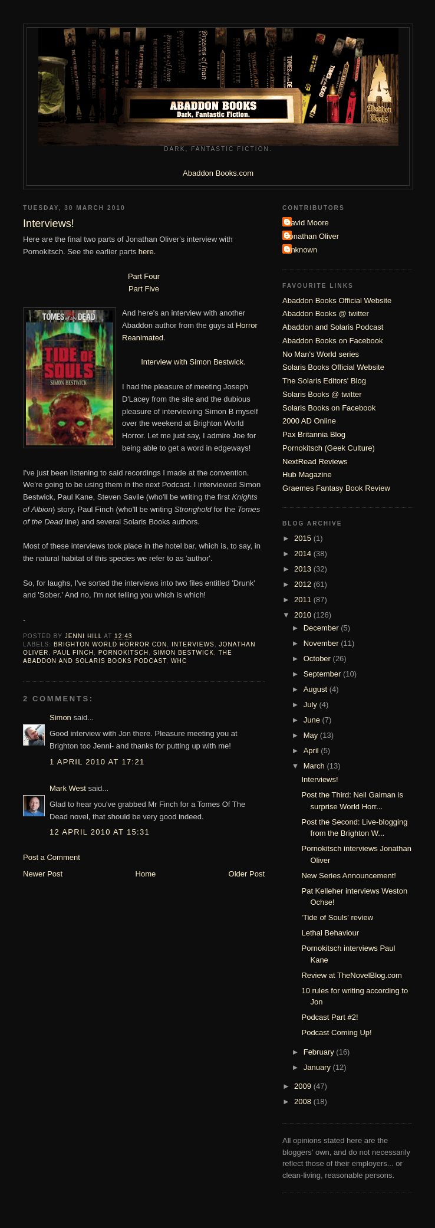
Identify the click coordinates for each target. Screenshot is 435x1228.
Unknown (301, 249)
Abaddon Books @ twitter (325, 313)
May (312, 735)
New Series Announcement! (348, 875)
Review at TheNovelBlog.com (351, 975)
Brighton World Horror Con (110, 644)
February (320, 1052)
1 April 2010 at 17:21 (97, 761)
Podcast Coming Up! (336, 1032)
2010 (304, 614)
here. (147, 251)
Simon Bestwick (183, 652)
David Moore (307, 222)
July (311, 704)
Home (146, 873)
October (318, 658)
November (322, 643)
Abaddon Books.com (218, 173)
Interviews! (319, 779)
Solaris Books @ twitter (322, 394)
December (322, 627)
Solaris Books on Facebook (328, 407)
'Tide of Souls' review (337, 917)
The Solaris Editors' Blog (324, 380)
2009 (304, 1086)
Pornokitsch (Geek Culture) (328, 448)
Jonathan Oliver (312, 236)
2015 (304, 538)
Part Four (144, 276)
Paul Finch (73, 652)
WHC (179, 661)
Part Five (143, 288)
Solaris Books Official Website (333, 367)
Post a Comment (51, 857)
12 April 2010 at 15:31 (100, 832)
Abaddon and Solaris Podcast (332, 327)
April (312, 750)
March (315, 765)
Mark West (68, 788)
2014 (304, 553)
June (313, 719)
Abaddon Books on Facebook (332, 340)
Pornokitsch (123, 652)
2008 (304, 1101)
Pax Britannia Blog (313, 434)
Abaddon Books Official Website (336, 300)
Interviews (193, 644)
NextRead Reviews (315, 461)
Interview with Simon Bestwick (192, 361)
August (316, 689)
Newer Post (42, 873)
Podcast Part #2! (329, 1017)
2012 (304, 584)
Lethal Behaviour (330, 932)
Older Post (247, 873)
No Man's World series (320, 354)
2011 (304, 599)
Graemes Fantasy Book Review (336, 488)
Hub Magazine (307, 474)
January (318, 1067)
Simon (60, 717)
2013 (304, 568)
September (323, 673)
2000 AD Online (309, 420)
